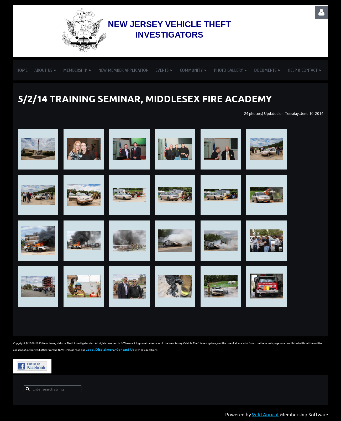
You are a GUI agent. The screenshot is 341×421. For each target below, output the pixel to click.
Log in (321, 12)
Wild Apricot (265, 414)
